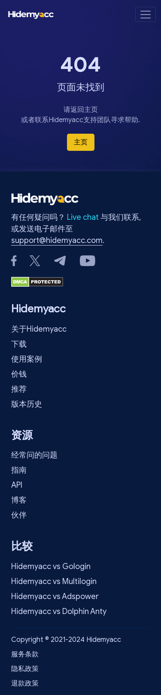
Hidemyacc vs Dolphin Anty (58, 611)
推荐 (19, 389)
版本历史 (26, 404)
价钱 (19, 374)
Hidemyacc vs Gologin (51, 566)
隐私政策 (25, 669)
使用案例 (26, 359)
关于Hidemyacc (39, 329)
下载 (19, 344)
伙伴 (19, 515)
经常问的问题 (34, 455)
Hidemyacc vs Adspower (55, 596)
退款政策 (25, 683)
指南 (19, 470)
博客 (19, 500)
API (16, 485)
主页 (81, 142)
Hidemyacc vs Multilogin (54, 581)
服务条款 (25, 654)
